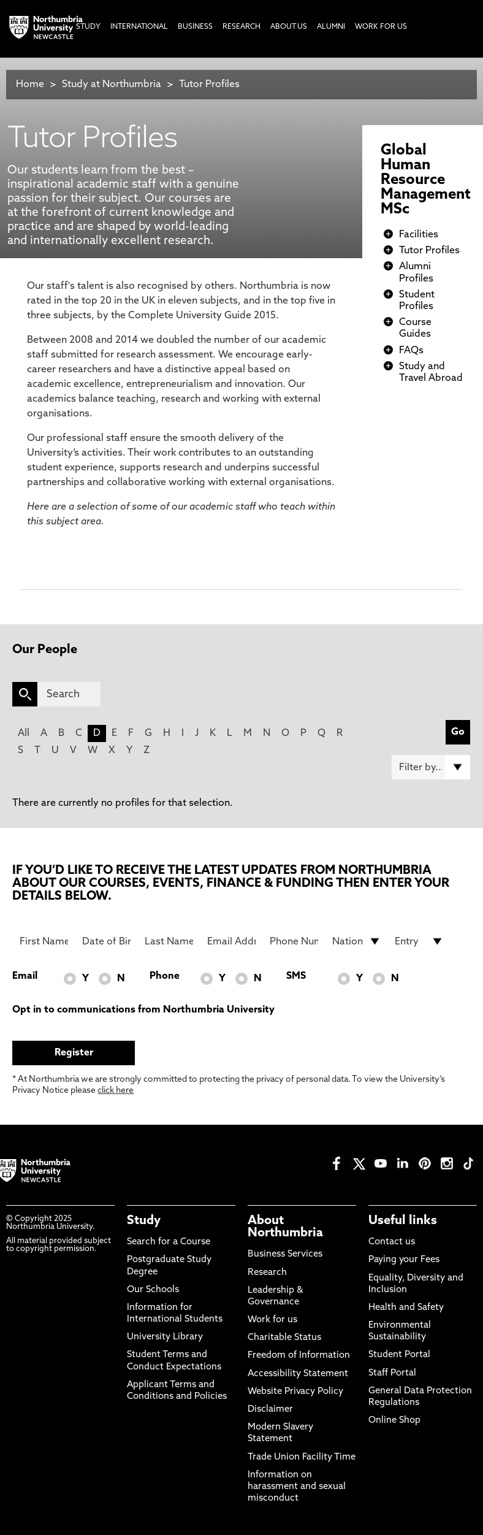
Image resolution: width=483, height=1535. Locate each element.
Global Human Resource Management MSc (426, 180)
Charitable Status (284, 1337)
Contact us (391, 1242)
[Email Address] (231, 941)
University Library (165, 1337)
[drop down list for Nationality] (356, 941)
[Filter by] (431, 767)
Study (144, 1221)
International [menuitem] (139, 27)
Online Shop (394, 1420)
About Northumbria (285, 1227)
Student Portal (399, 1355)
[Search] (69, 694)
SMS (296, 976)
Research (267, 1272)
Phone (165, 976)
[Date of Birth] (106, 941)
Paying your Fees (403, 1260)
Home (30, 85)
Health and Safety (406, 1307)
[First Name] (43, 941)
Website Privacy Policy (295, 1391)
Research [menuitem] (241, 27)
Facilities (418, 235)
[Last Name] (169, 941)
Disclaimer (270, 1409)
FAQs (411, 351)
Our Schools (153, 1290)
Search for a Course (168, 1242)
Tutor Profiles (209, 85)
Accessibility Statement (298, 1374)
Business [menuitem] (195, 27)
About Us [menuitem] (288, 27)
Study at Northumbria (111, 85)
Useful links (402, 1221)
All (23, 733)
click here (115, 1090)
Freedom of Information (299, 1355)
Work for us (272, 1320)
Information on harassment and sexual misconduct (297, 1487)
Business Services (285, 1254)
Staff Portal (392, 1373)
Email (24, 976)
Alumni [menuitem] (331, 27)
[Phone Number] (294, 941)
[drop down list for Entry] (419, 941)
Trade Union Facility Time (302, 1457)
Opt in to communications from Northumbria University (143, 1010)
